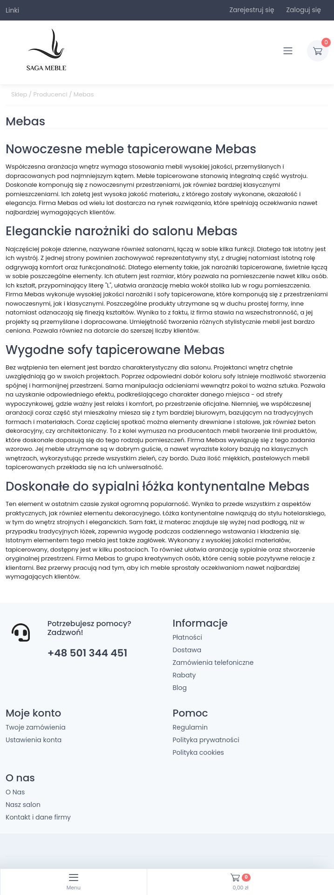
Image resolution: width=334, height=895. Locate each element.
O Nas (15, 792)
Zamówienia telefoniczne (213, 662)
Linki (12, 10)
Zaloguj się (303, 9)
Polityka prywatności (206, 740)
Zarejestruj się (251, 9)
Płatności (187, 637)
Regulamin (190, 727)
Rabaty (184, 675)
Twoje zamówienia (36, 727)
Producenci (51, 94)
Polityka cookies (198, 752)
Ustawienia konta (33, 740)
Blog (180, 687)
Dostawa (187, 650)
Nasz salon (23, 804)
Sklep (19, 94)
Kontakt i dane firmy (38, 817)
